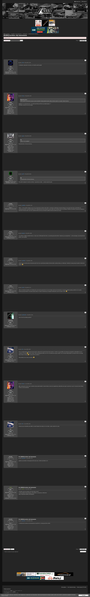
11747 (12, 106)
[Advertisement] (45, 50)
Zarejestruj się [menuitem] (77, 1)
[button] (80, 40)
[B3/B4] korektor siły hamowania (15, 35)
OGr (10, 354)
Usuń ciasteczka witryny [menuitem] (72, 587)
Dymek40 (10, 456)
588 (11, 324)
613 (11, 70)
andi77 (10, 176)
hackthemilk (10, 320)
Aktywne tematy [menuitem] (84, 4)
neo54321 (10, 203)
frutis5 (10, 285)
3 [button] (84, 40)
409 (11, 491)
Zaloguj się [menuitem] (84, 1)
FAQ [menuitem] (3, 17)
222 (11, 235)
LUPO (11, 66)
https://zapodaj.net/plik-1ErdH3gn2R (26, 494)
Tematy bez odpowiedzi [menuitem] (76, 4)
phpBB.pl (14, 591)
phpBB (11, 590)
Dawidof (10, 231)
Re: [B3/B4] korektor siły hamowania (27, 456)
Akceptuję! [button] (83, 595)
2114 (12, 180)
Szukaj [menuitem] (7, 17)
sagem (10, 139)
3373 (12, 143)
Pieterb (10, 102)
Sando (10, 487)
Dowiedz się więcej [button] (5, 595)
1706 (12, 358)
